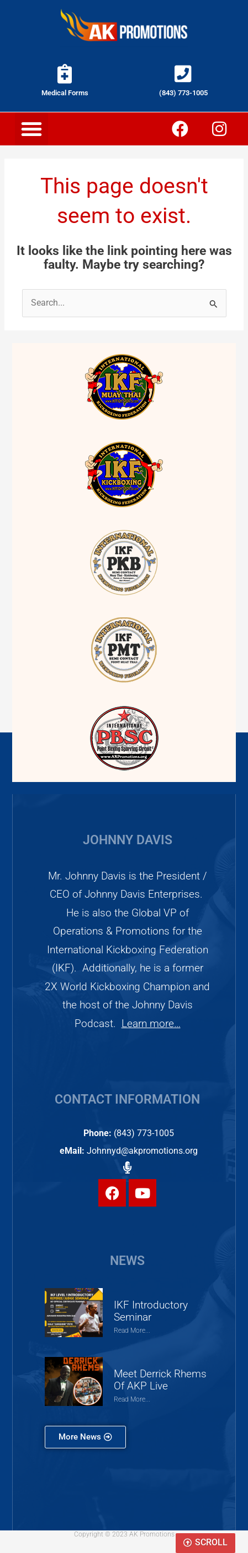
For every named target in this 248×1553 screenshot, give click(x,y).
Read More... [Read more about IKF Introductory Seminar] (132, 1330)
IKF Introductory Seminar (151, 1311)
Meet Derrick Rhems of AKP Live (160, 1380)
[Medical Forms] (65, 73)
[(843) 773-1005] (183, 73)
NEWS (127, 1260)
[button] (31, 128)
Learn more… (151, 1024)
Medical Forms (64, 93)
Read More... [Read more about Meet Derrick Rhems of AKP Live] (132, 1399)
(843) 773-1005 (183, 93)
